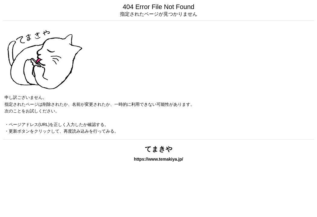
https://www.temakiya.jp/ (158, 159)
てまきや (159, 149)
